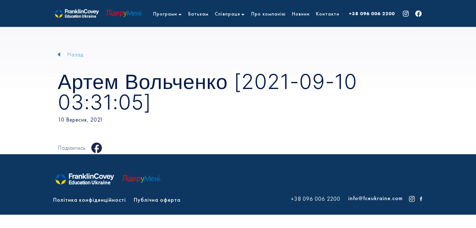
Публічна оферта (157, 199)
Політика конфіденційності (89, 199)
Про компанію (268, 14)
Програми (165, 14)
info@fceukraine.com (375, 198)
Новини (301, 14)
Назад (75, 54)
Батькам (198, 14)
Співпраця (227, 14)
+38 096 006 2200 (372, 13)
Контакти (327, 14)
